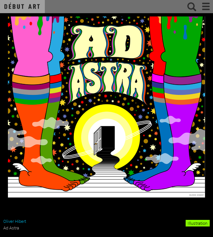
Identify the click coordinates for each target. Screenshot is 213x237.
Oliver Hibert (14, 221)
